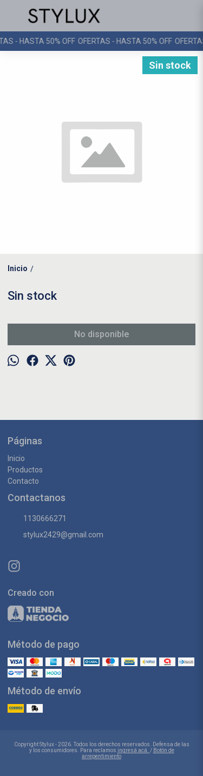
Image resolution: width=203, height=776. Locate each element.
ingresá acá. (133, 750)
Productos (25, 469)
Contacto (23, 481)
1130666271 (37, 518)
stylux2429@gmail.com (55, 535)
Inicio (16, 458)
